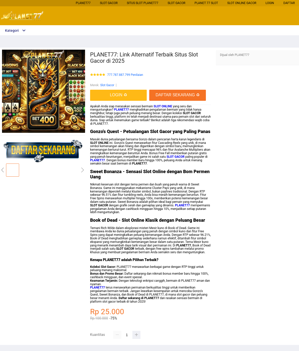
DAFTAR (289, 3)
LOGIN (270, 3)
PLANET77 (83, 3)
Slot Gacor (109, 3)
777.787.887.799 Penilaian (125, 75)
